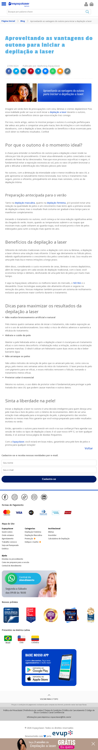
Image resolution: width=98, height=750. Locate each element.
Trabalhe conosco (9, 542)
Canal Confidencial (56, 713)
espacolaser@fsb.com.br (60, 717)
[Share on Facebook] (9, 71)
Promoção (29, 539)
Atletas (51, 532)
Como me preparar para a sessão (15, 562)
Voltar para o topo (49, 696)
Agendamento (7, 539)
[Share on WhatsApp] (53, 71)
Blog (22, 21)
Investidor (52, 535)
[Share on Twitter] (16, 71)
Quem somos (7, 532)
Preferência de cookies (33, 710)
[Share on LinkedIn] (23, 71)
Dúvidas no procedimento (12, 559)
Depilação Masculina (33, 535)
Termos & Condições (53, 710)
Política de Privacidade (12, 710)
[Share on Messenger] (45, 71)
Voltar (89, 448)
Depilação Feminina (33, 532)
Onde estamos (8, 535)
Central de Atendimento (11, 566)
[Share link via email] (60, 71)
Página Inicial (8, 21)
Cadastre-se (49, 479)
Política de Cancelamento (74, 710)
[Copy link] (67, 71)
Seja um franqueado (10, 545)
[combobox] (49, 11)
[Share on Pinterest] (31, 71)
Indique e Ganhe (32, 542)
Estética (5, 549)
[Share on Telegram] (38, 71)
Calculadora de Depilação (59, 539)
